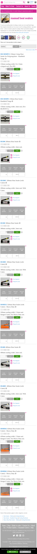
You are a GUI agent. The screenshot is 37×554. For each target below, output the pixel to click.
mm (8, 61)
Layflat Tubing (17, 11)
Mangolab (14, 546)
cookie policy (16, 549)
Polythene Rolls (8, 11)
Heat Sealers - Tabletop (9, 516)
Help (32, 527)
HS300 (2, 223)
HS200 (2, 141)
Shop (2, 6)
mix (2, 61)
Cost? (16, 46)
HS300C (3, 262)
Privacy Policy (26, 538)
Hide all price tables (30, 49)
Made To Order (10, 6)
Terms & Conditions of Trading (15, 538)
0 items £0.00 (31, 2)
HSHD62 (3, 471)
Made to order (16, 525)
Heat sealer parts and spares (22, 32)
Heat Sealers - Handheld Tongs (11, 518)
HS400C (3, 386)
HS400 (2, 347)
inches (5, 61)
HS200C (3, 180)
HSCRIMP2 (4, 99)
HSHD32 (3, 305)
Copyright (5, 541)
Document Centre (23, 527)
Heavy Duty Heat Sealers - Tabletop (12, 520)
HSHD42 (3, 429)
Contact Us (19, 6)
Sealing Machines (20, 516)
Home (4, 525)
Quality (34, 6)
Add (17, 69)
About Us (27, 6)
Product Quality (12, 527)
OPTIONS (25, 551)
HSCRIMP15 (5, 54)
